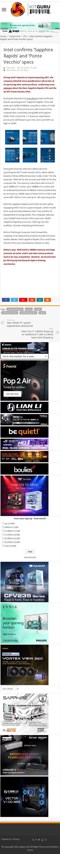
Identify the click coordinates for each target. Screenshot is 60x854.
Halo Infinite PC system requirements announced (23, 323)
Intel (29, 309)
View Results (30, 557)
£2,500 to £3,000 (12, 542)
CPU (25, 36)
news (38, 309)
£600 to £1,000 (11, 527)
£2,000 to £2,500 (12, 538)
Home (3, 36)
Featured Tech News (20, 70)
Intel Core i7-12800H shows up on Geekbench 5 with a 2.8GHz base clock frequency (36, 333)
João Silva (10, 68)
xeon (42, 313)
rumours (8, 88)
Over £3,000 (10, 545)
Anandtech (32, 98)
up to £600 (9, 523)
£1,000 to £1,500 (12, 530)
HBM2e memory (15, 309)
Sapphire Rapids (28, 313)
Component (14, 36)
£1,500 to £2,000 (12, 534)
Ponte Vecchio (10, 313)
